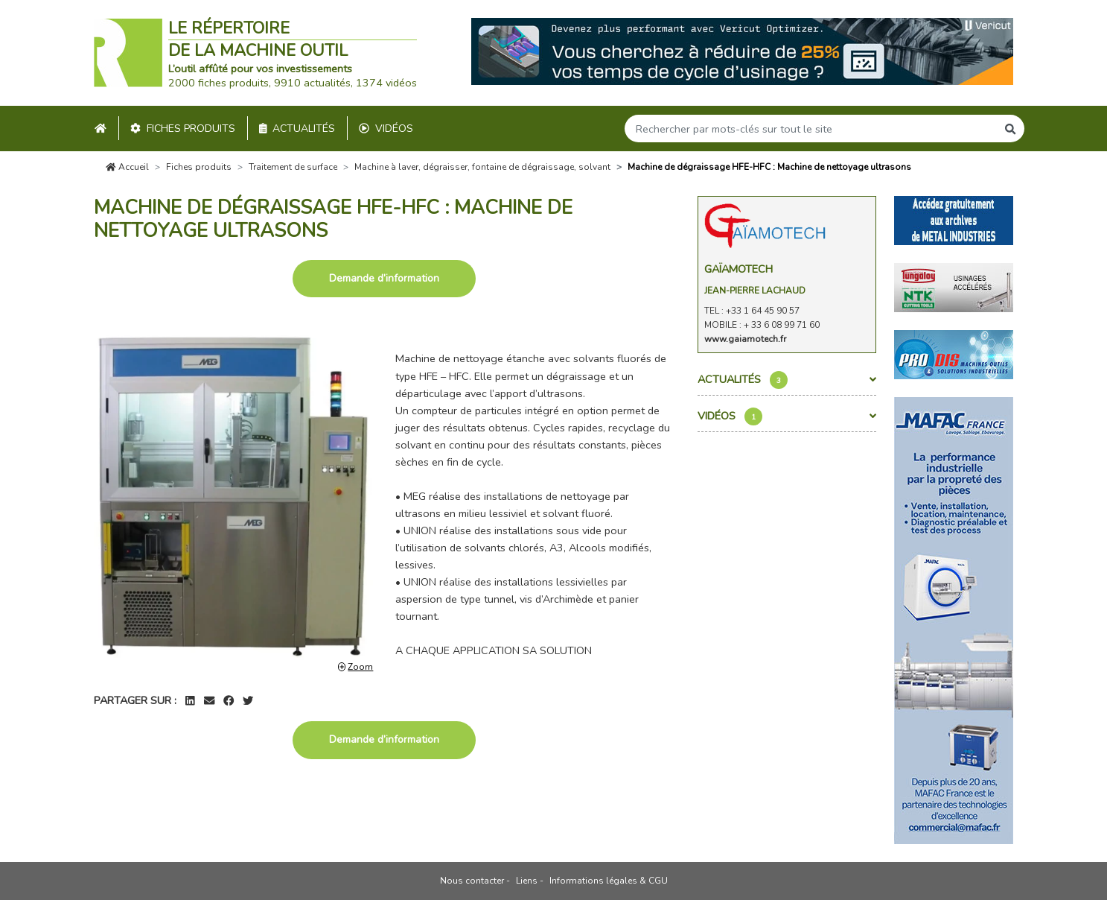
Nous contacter (472, 881)
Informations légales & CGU (608, 881)
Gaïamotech (738, 269)
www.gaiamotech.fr (745, 339)
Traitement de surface (293, 167)
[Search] (811, 128)
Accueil (127, 167)
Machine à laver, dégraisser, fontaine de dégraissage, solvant (482, 167)
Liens (526, 881)
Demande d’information (384, 278)
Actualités (297, 128)
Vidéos (386, 128)
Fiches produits (182, 128)
